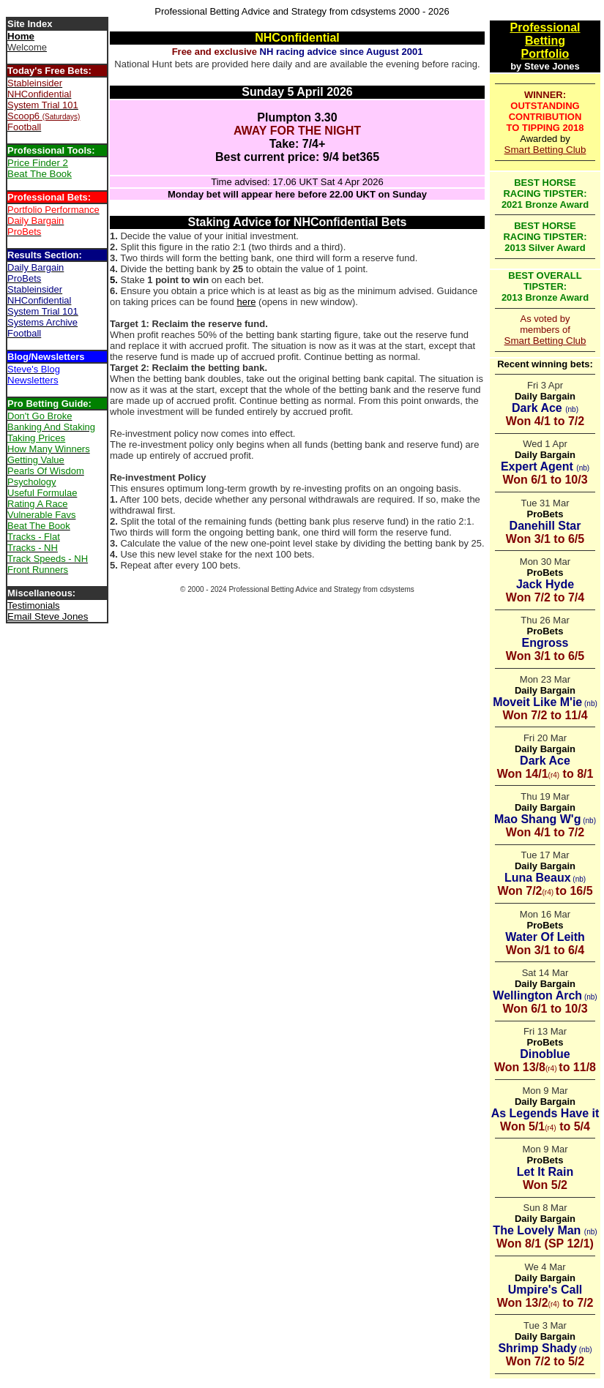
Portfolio (545, 54)
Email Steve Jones (47, 616)
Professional (545, 27)
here (246, 301)
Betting (545, 40)
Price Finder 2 (37, 162)
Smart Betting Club (545, 149)
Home (20, 36)
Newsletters (33, 380)
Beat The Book (39, 173)
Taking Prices (36, 437)
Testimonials (33, 605)
